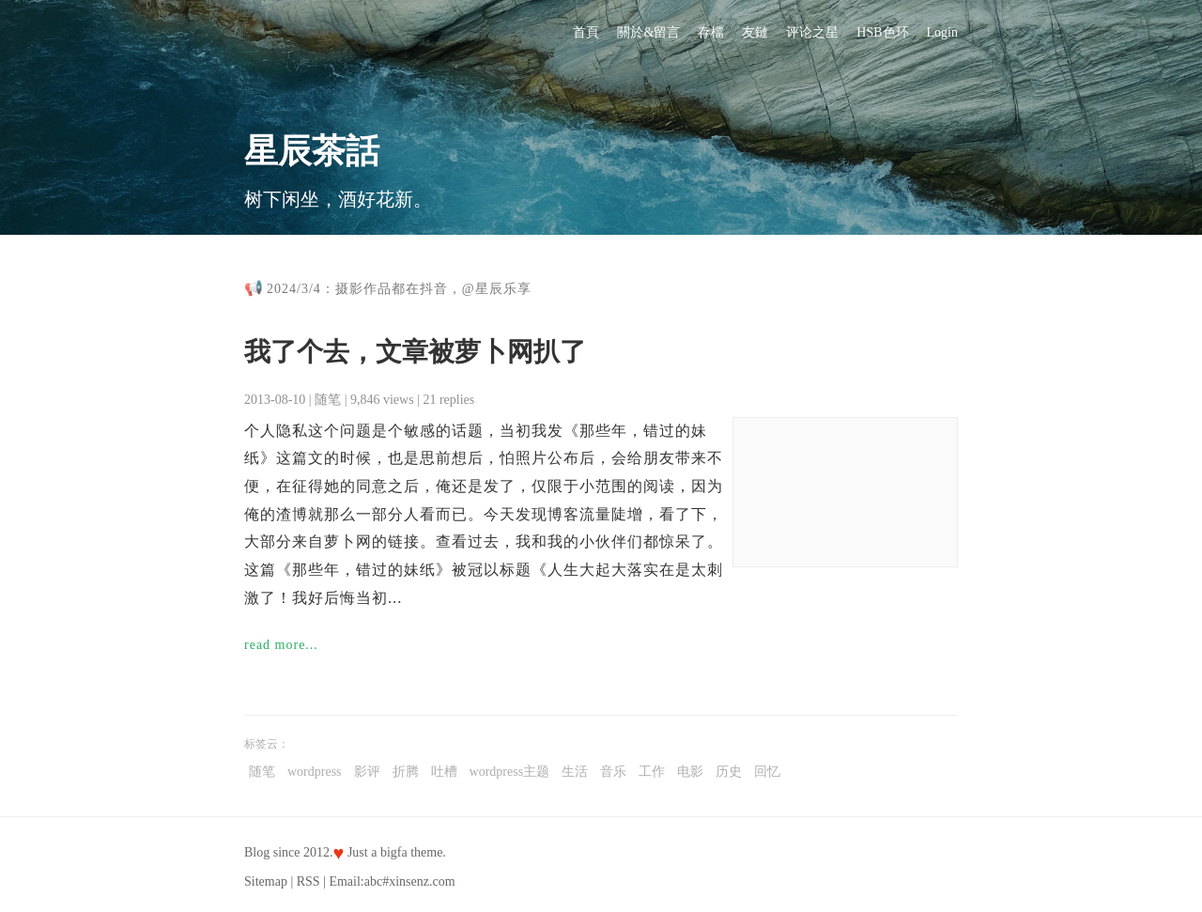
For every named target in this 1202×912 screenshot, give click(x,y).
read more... (281, 645)
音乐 (613, 772)
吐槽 (444, 772)
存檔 (711, 32)
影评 (367, 772)
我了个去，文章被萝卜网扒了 (415, 351)
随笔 (328, 400)
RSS (308, 881)
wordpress (314, 772)
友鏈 (755, 32)
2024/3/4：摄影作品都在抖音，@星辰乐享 (399, 289)
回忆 (767, 772)
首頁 (586, 32)
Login (942, 32)
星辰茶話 (311, 151)
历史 (729, 772)
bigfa (394, 852)
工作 (652, 772)
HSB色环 (882, 32)
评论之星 (812, 32)
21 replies (448, 400)
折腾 (406, 772)
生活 (575, 772)
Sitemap (265, 881)
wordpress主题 (510, 772)
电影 (690, 772)
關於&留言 (648, 32)
